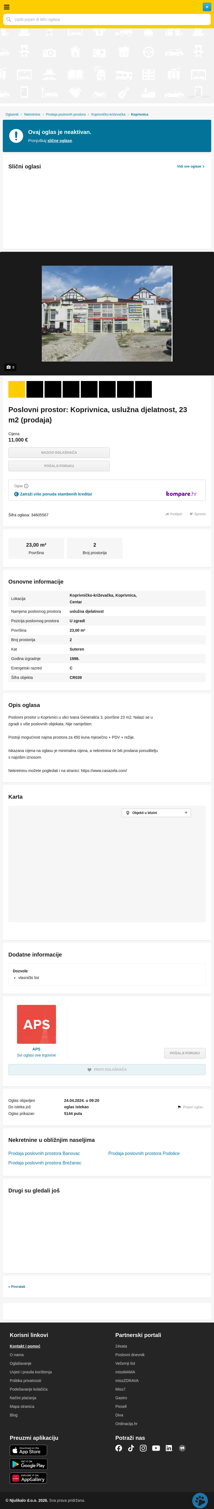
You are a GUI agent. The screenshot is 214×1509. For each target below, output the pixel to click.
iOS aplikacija (28, 1450)
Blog (14, 1415)
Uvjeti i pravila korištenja (31, 1372)
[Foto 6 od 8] (107, 389)
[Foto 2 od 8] (34, 389)
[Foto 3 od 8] (53, 389)
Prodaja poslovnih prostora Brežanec (44, 1163)
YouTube (156, 1448)
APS (36, 1049)
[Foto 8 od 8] (143, 389)
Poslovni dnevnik (130, 1355)
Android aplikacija (28, 1464)
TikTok (131, 1448)
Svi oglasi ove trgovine (36, 1055)
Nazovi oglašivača (59, 453)
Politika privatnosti (25, 1380)
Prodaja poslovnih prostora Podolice (144, 1153)
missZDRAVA (126, 1380)
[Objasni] (26, 486)
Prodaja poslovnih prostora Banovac (44, 1153)
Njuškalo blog (182, 1448)
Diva (119, 1415)
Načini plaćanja (23, 1398)
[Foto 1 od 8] (16, 389)
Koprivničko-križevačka (108, 114)
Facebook (118, 1448)
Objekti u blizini (144, 813)
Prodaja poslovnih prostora (66, 114)
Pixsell (121, 1406)
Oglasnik (12, 114)
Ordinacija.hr (126, 1423)
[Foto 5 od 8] (89, 389)
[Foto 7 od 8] (125, 389)
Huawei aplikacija (28, 1478)
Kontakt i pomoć (25, 1346)
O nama (17, 1355)
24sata (121, 1346)
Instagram (143, 1448)
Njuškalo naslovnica (107, 7)
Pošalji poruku (59, 466)
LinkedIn (169, 1448)
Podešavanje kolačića (28, 1389)
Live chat (200, 1500)
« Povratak (16, 1287)
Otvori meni (6, 7)
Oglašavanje (20, 1363)
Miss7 (120, 1389)
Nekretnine (32, 114)
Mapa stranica (22, 1406)
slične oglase (59, 140)
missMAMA (125, 1372)
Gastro (121, 1398)
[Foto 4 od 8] (71, 389)
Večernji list (125, 1363)
